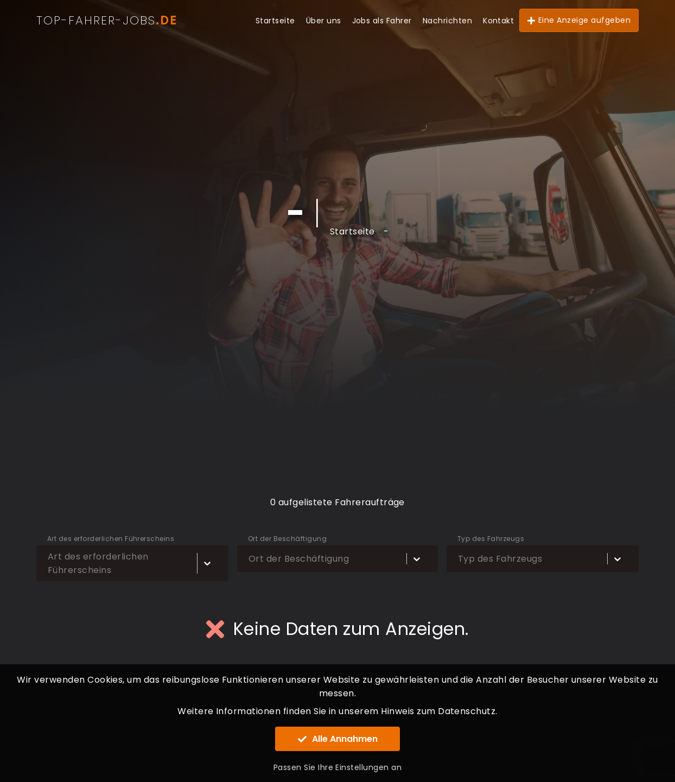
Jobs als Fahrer (382, 20)
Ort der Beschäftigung (287, 539)
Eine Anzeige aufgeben (579, 20)
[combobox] (50, 563)
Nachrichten (447, 20)
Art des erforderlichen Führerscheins (110, 539)
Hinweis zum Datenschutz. (439, 711)
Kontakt (498, 20)
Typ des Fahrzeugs (490, 539)
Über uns (323, 20)
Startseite (275, 20)
